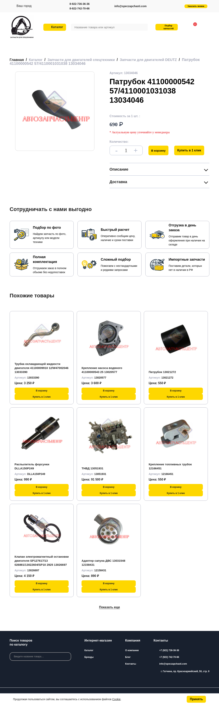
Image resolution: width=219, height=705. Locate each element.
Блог (128, 657)
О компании (132, 650)
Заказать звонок (195, 6)
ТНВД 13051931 (93, 468)
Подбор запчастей (166, 27)
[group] (54, 111)
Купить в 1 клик (190, 150)
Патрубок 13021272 (163, 372)
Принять (196, 699)
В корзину (159, 150)
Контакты (130, 663)
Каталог (88, 650)
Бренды (89, 657)
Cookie (116, 699)
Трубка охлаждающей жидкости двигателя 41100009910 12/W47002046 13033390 (39, 368)
